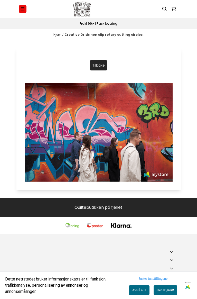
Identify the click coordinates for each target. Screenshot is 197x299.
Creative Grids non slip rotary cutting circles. (104, 34)
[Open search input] (164, 9)
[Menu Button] (22, 9)
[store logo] (82, 9)
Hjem (57, 34)
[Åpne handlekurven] (173, 9)
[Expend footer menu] (173, 260)
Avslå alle (139, 290)
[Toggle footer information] (173, 252)
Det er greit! (165, 290)
